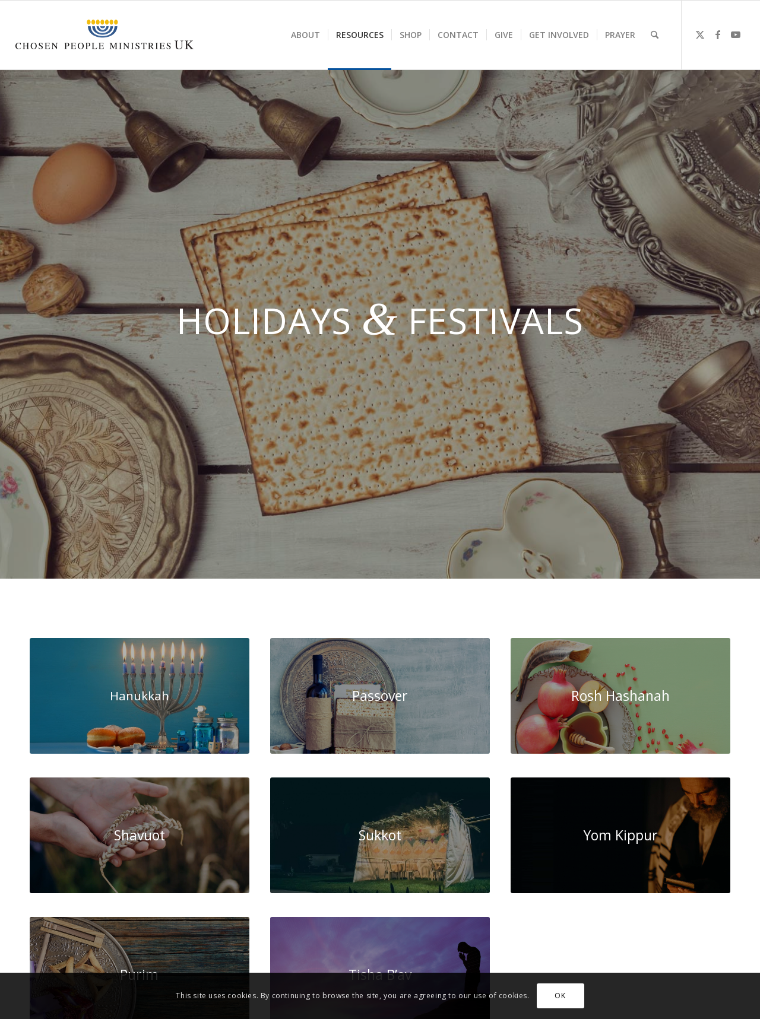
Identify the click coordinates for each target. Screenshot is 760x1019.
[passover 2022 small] (380, 696)
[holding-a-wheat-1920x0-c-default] (139, 835)
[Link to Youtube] (736, 34)
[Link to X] (700, 34)
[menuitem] (305, 35)
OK (560, 996)
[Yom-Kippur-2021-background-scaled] (620, 835)
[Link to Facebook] (718, 34)
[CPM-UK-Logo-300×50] (104, 35)
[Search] (654, 35)
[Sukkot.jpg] (380, 835)
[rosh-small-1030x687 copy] (620, 696)
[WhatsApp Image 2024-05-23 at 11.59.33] (139, 696)
